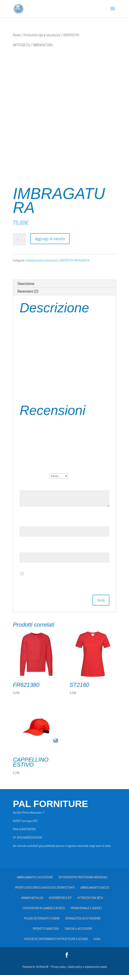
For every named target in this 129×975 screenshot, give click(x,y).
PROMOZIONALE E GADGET (86, 908)
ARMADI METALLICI (32, 898)
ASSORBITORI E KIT (60, 898)
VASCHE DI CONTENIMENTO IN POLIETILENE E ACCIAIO (56, 939)
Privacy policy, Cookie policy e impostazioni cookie (79, 967)
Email (25, 547)
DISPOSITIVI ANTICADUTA (74, 260)
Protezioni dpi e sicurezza (42, 35)
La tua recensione (34, 485)
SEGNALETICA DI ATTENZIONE (82, 918)
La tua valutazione (34, 475)
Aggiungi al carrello (50, 238)
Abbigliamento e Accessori (42, 260)
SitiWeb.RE (42, 967)
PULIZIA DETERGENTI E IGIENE (41, 918)
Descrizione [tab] (25, 283)
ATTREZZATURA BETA (90, 898)
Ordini (96, 939)
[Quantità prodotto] (19, 239)
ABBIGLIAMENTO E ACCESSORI (35, 877)
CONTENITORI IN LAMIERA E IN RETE (43, 908)
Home (16, 35)
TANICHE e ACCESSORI (78, 929)
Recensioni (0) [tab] (27, 291)
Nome (25, 521)
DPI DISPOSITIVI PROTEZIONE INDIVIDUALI (83, 877)
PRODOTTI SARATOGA (46, 929)
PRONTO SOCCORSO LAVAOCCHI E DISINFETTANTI (45, 887)
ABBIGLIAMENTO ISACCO (94, 887)
